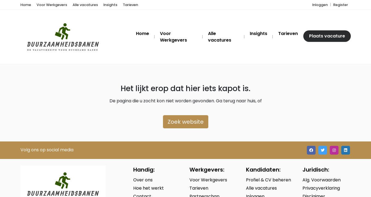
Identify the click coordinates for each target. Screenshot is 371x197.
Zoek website (186, 122)
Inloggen (320, 4)
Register (340, 4)
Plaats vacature (327, 36)
